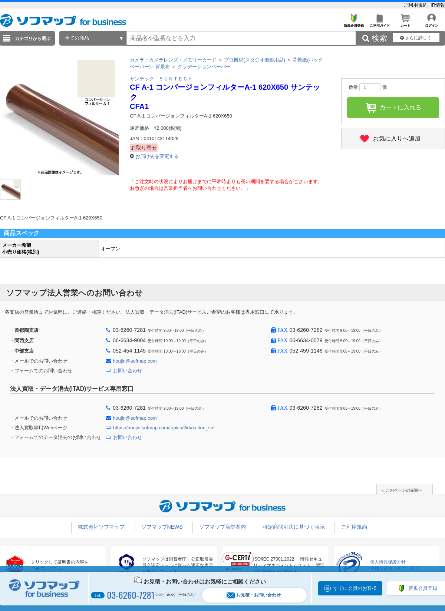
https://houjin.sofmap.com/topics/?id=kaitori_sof (164, 427)
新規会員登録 (354, 23)
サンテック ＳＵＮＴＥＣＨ (161, 79)
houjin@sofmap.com (135, 361)
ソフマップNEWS (162, 527)
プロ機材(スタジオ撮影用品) (254, 60)
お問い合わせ (127, 370)
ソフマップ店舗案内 (222, 527)
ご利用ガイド (379, 23)
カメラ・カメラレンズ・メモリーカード (173, 60)
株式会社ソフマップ (101, 527)
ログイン (431, 23)
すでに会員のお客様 (355, 588)
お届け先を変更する (157, 156)
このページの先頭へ (404, 490)
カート (405, 23)
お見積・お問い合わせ (254, 595)
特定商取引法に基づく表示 (294, 527)
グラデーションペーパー (204, 66)
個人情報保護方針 (388, 562)
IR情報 (438, 5)
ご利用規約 (416, 5)
